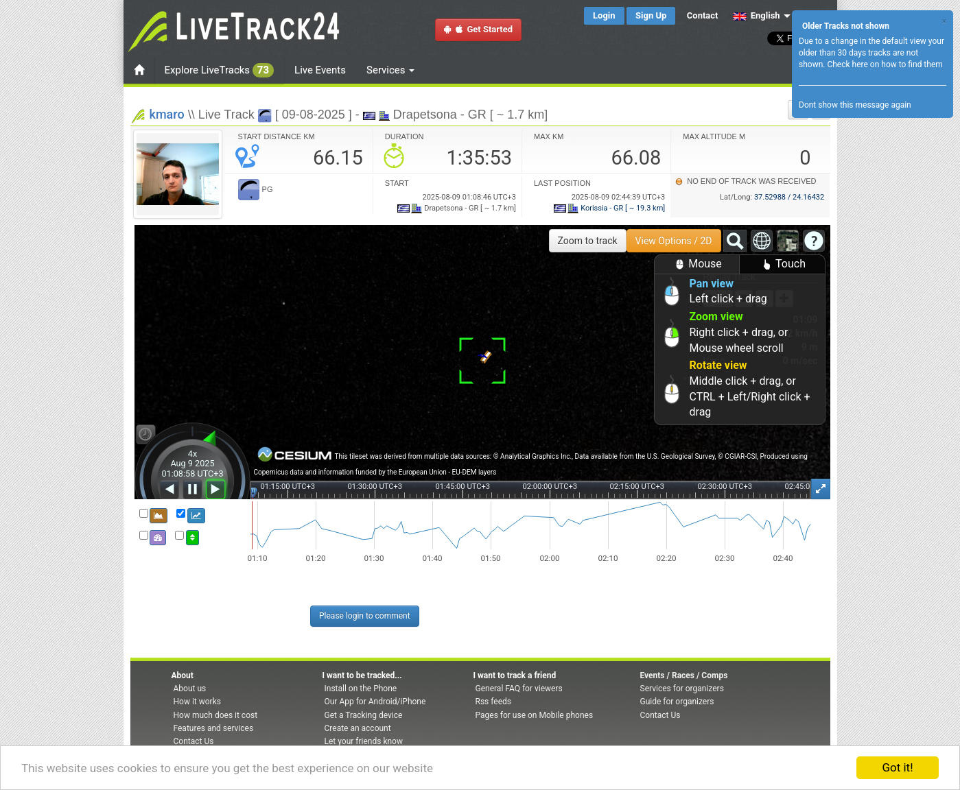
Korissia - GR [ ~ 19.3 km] (610, 208)
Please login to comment (364, 616)
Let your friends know (364, 741)
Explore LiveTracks (219, 70)
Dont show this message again (855, 105)
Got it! (897, 767)
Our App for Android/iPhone (375, 701)
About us (190, 688)
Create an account (358, 728)
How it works (197, 701)
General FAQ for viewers (519, 688)
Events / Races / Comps (684, 675)
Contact (702, 15)
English (756, 15)
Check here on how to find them (884, 64)
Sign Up (650, 15)
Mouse (696, 264)
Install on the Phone (361, 688)
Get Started (478, 29)
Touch (782, 264)
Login (604, 15)
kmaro (167, 114)
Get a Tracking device (364, 715)
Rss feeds (493, 701)
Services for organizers (682, 688)
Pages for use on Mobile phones (535, 715)
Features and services (214, 728)
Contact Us (194, 741)
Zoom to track (588, 240)
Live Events (320, 70)
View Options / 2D (673, 240)
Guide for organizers (677, 701)
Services (390, 70)
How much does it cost (216, 715)
